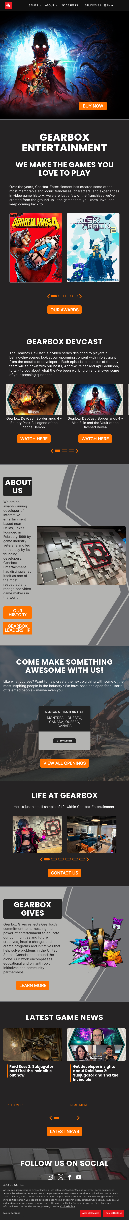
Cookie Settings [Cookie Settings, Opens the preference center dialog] (11, 1213)
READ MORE (15, 1113)
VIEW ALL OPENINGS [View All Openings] (64, 768)
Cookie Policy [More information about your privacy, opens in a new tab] (67, 1206)
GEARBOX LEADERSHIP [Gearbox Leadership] (17, 631)
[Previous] (48, 296)
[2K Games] (14, 5)
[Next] (80, 296)
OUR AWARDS (64, 310)
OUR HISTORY (18, 615)
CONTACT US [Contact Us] (64, 879)
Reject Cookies (114, 1213)
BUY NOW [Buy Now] (93, 105)
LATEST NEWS (64, 1139)
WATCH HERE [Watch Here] (34, 440)
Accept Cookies (90, 1213)
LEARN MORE (32, 993)
